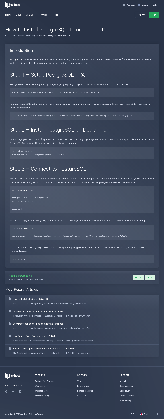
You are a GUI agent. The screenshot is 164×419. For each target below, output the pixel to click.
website (141, 104)
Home (7, 36)
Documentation (18, 36)
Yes (138, 277)
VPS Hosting (30, 36)
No (150, 277)
